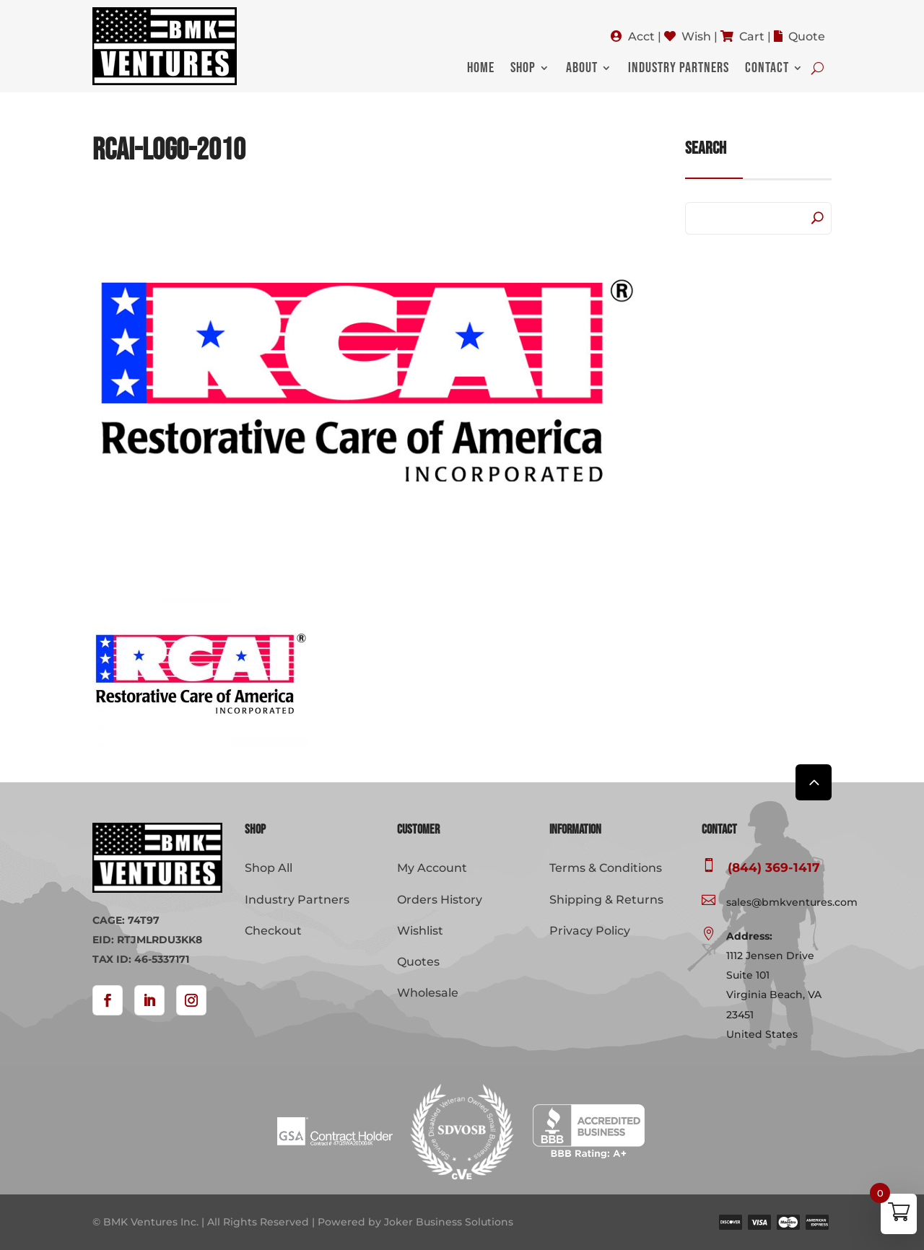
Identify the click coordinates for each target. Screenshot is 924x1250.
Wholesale (427, 993)
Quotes (418, 962)
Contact (767, 70)
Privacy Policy (589, 931)
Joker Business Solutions (448, 1221)
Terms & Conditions (605, 868)
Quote (806, 36)
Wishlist (420, 931)
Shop (523, 70)
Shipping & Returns (606, 899)
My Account (432, 868)
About (582, 70)
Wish (696, 36)
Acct (641, 36)
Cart (751, 36)
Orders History (439, 899)
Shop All (268, 868)
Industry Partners (678, 70)
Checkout (273, 931)
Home (480, 70)
